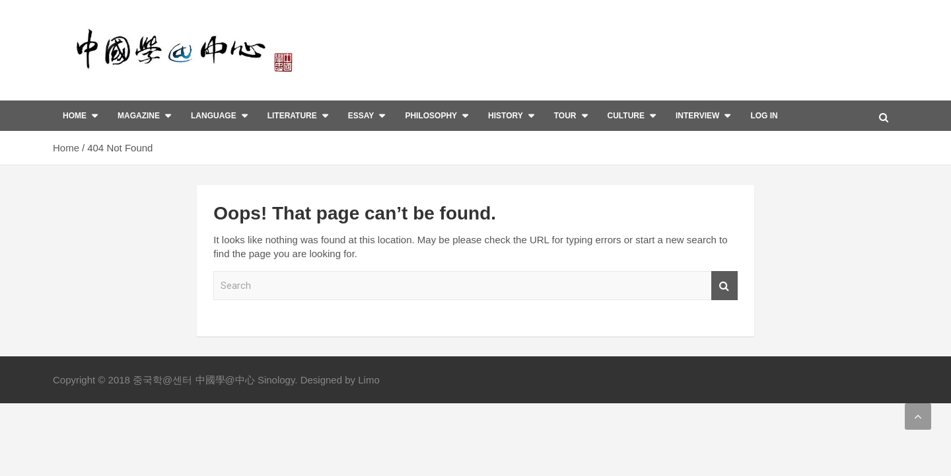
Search (724, 286)
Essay (361, 115)
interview (697, 115)
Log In (763, 115)
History (505, 115)
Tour (565, 115)
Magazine (139, 115)
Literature (292, 115)
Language (213, 115)
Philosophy (431, 115)
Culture (626, 115)
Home (75, 115)
